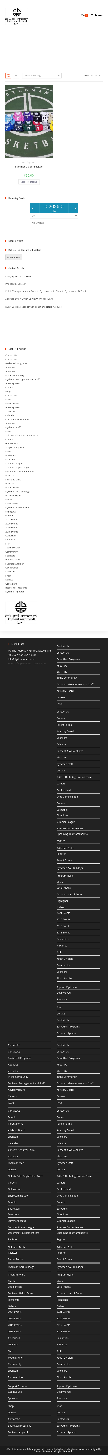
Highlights (10, 518)
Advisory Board (13, 390)
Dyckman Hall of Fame (17, 514)
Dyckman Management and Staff (22, 386)
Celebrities (10, 542)
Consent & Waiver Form (17, 426)
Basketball (10, 462)
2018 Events (11, 538)
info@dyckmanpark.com (18, 283)
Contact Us (11, 362)
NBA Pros (10, 546)
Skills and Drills (13, 486)
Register (9, 482)
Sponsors (10, 418)
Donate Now (13, 264)
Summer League (13, 470)
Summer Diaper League (28, 173)
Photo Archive (12, 566)
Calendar (10, 422)
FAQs (8, 398)
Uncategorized (28, 169)
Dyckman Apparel (14, 598)
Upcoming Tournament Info (19, 478)
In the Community (14, 382)
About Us (10, 374)
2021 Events (11, 526)
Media (8, 506)
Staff (7, 550)
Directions (10, 466)
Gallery (9, 522)
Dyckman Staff (12, 434)
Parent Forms (12, 410)
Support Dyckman (14, 570)
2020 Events (11, 530)
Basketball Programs (16, 370)
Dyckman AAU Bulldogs (17, 498)
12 (92, 82)
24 (96, 82)
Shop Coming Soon (15, 454)
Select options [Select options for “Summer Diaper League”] (29, 188)
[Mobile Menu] (95, 7)
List (33, 222)
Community (11, 558)
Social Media (11, 510)
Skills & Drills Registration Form (21, 442)
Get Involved (11, 450)
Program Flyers (13, 502)
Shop (8, 582)
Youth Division (12, 554)
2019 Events (11, 534)
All (101, 82)
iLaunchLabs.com (44, 1451)
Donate (9, 406)
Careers (9, 394)
